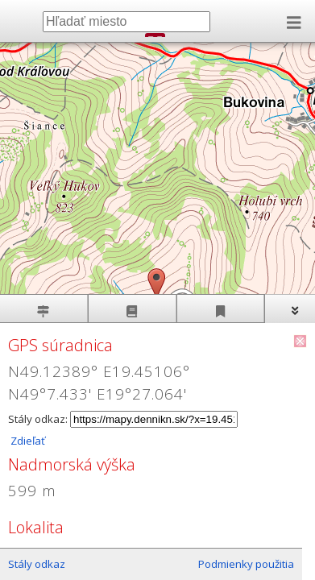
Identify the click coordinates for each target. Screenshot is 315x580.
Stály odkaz (36, 564)
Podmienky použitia (246, 564)
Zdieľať (26, 440)
